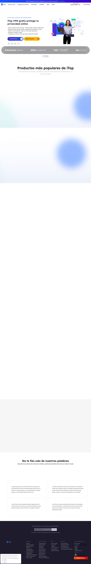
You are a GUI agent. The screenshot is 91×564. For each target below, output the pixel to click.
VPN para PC (41, 546)
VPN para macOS (42, 544)
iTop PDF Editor (29, 553)
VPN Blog (53, 546)
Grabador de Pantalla (55, 550)
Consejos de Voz (54, 549)
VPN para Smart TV (42, 553)
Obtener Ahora (81, 558)
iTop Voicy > (62, 1)
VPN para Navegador (43, 556)
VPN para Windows (42, 543)
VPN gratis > (20, 50)
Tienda (53, 4)
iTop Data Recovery (29, 550)
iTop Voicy (28, 547)
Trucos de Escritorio (54, 547)
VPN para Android (42, 549)
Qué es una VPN (54, 543)
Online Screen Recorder (30, 556)
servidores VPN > (42, 50)
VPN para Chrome (42, 550)
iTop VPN (28, 543)
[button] (7, 33)
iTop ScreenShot (29, 549)
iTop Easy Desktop (29, 546)
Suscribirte (54, 529)
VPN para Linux (42, 554)
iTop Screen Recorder (30, 544)
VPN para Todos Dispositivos (44, 557)
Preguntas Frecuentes (65, 544)
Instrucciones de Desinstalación (67, 549)
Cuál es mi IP (53, 544)
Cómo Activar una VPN (65, 547)
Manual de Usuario (64, 546)
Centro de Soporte (64, 543)
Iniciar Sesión (86, 4)
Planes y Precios (29, 557)
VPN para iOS (41, 547)
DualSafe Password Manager (31, 554)
